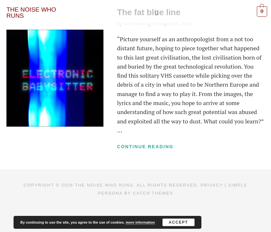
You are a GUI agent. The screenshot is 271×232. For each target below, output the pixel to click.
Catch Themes (153, 193)
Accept (178, 222)
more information (140, 222)
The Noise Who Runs (104, 185)
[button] (156, 12)
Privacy (211, 185)
